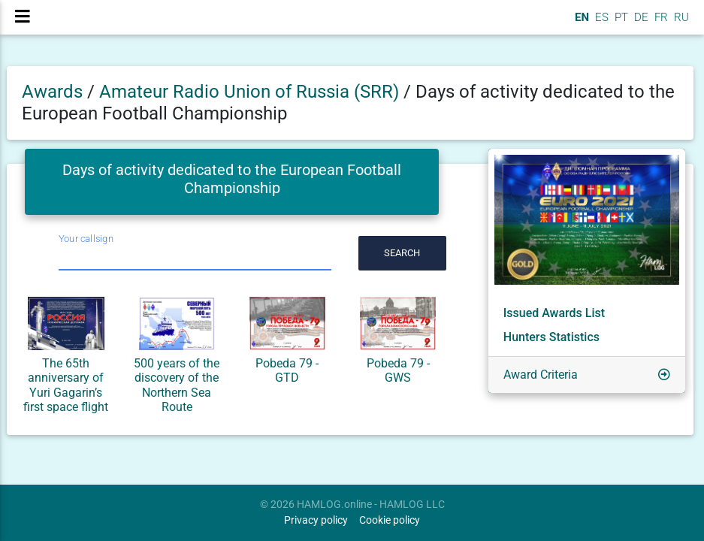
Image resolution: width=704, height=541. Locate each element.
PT (620, 23)
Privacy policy (316, 520)
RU (681, 23)
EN (580, 23)
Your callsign (86, 238)
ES (600, 23)
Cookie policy (389, 520)
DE (639, 23)
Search (402, 252)
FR (659, 23)
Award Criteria (540, 374)
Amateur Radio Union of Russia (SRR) (251, 91)
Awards (52, 91)
